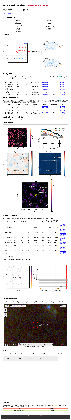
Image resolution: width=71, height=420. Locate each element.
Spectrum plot (63, 224)
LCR (60, 82)
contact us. (41, 415)
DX (64, 82)
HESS (30, 358)
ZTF (53, 358)
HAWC (8, 358)
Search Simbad (45, 82)
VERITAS (19, 358)
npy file (64, 225)
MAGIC (41, 358)
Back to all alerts (7, 13)
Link (49, 31)
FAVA (63, 82)
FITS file (61, 225)
